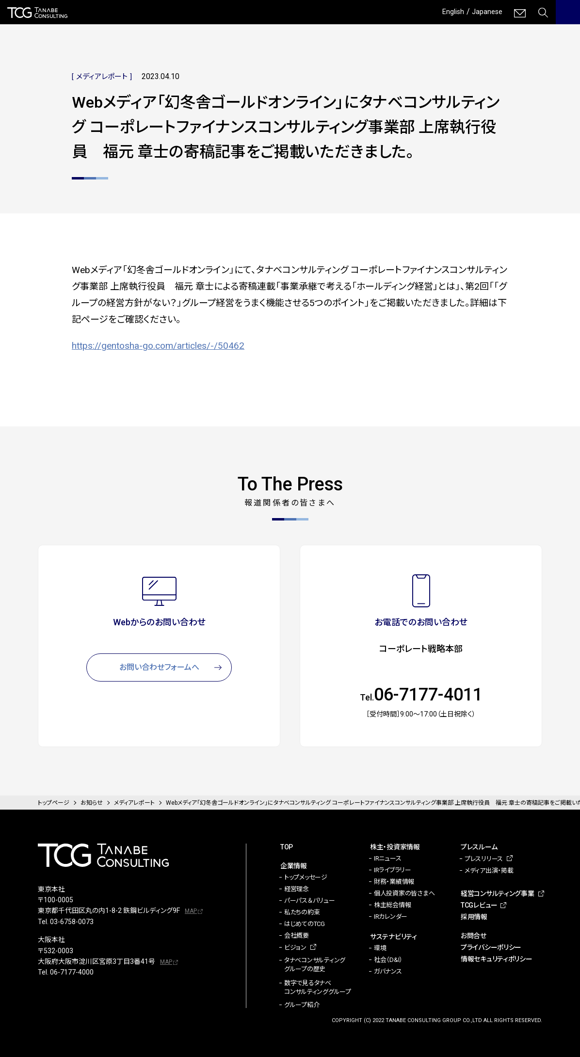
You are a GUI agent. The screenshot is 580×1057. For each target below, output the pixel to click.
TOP (286, 847)
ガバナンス (388, 971)
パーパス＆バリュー (309, 900)
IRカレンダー (390, 916)
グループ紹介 (301, 1004)
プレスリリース (484, 858)
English (448, 11)
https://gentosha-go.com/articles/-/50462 (158, 345)
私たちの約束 (302, 912)
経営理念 (296, 889)
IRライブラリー (392, 870)
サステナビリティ (393, 937)
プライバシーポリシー (491, 947)
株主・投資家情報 (395, 847)
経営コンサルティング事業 (497, 893)
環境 (380, 948)
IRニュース (387, 858)
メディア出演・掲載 (489, 870)
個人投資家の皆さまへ (404, 893)
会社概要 (296, 935)
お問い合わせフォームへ (159, 667)
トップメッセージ (305, 877)
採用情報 (474, 917)
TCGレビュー (479, 905)
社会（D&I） (388, 959)
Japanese (485, 11)
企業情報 (293, 866)
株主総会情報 (392, 905)
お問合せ (473, 936)
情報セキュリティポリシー (496, 959)
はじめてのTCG (304, 923)
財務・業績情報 (394, 881)
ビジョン (295, 947)
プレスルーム (479, 847)
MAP (191, 911)
